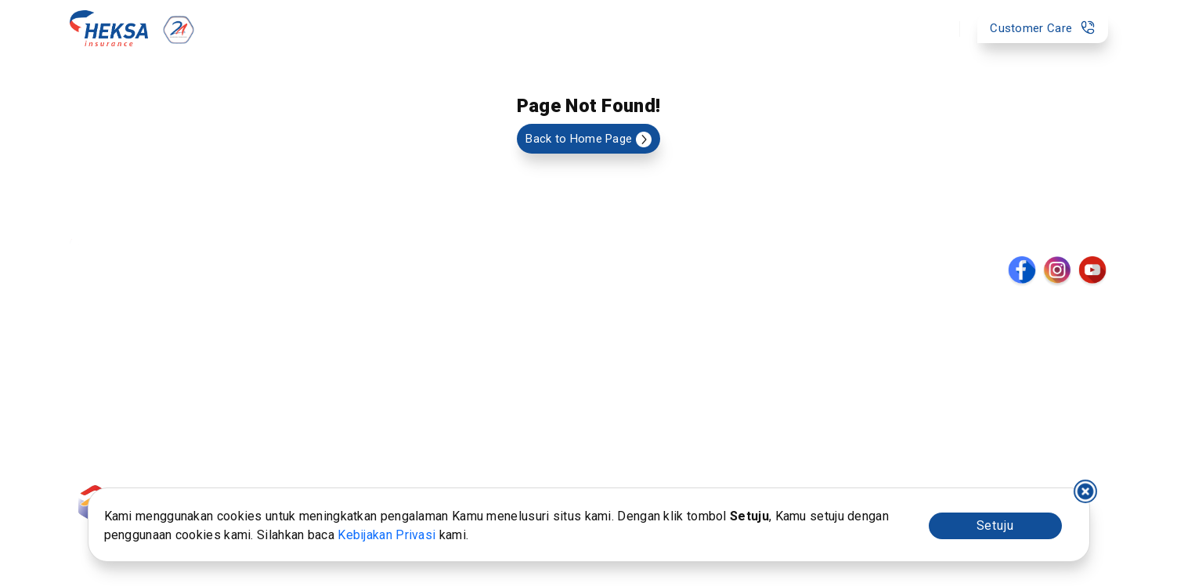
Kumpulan (105, 354)
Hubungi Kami (358, 396)
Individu (99, 334)
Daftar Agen (632, 354)
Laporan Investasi (241, 354)
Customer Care (1042, 27)
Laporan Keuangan (519, 375)
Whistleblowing (362, 354)
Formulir (214, 334)
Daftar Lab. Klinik (645, 375)
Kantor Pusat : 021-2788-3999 (1028, 448)
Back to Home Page (588, 139)
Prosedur (346, 334)
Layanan (502, 28)
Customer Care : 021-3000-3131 (1022, 466)
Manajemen (499, 354)
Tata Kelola (351, 375)
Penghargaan (504, 396)
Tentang (675, 28)
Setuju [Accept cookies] (995, 525)
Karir (612, 396)
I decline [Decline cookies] (1085, 491)
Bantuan (588, 28)
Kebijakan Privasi (386, 534)
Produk (418, 28)
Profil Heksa (500, 334)
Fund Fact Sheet (238, 396)
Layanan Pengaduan (247, 375)
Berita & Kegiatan (647, 334)
